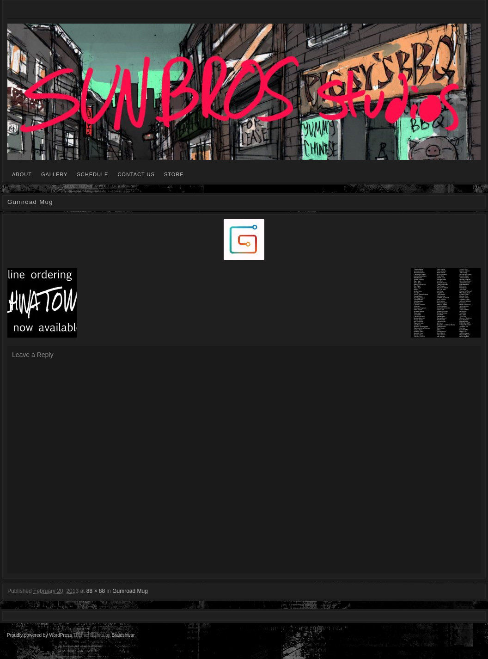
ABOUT (22, 174)
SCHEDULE (92, 174)
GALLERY (54, 174)
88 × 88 (95, 591)
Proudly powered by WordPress (39, 635)
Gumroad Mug (130, 591)
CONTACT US (136, 174)
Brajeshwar (122, 635)
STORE (174, 174)
